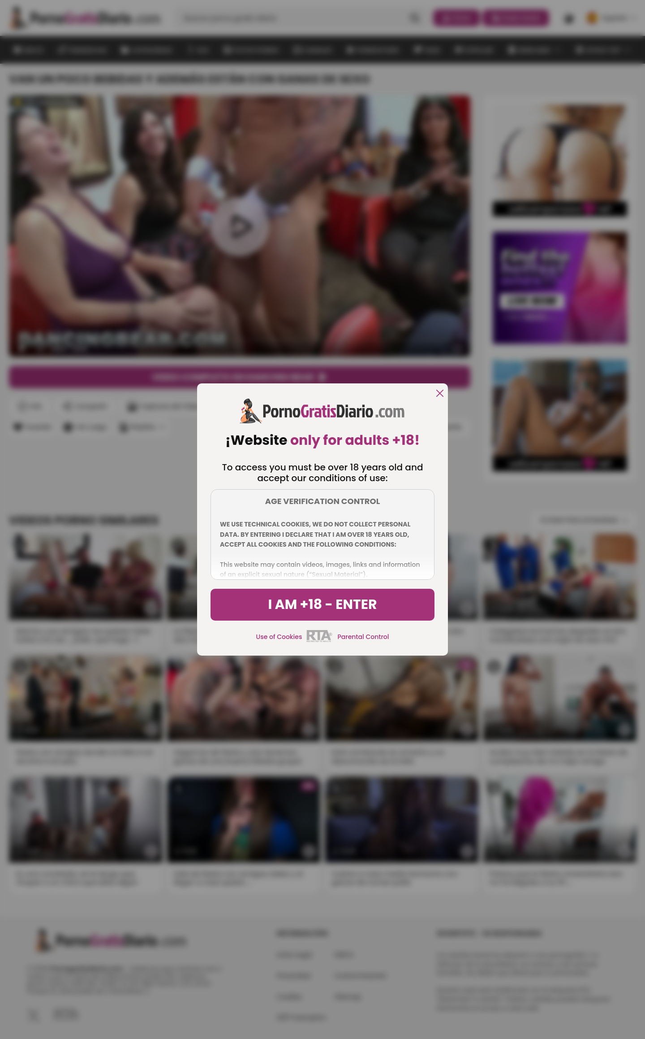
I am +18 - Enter (322, 604)
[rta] (319, 640)
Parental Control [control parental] (363, 636)
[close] (439, 394)
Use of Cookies (279, 636)
